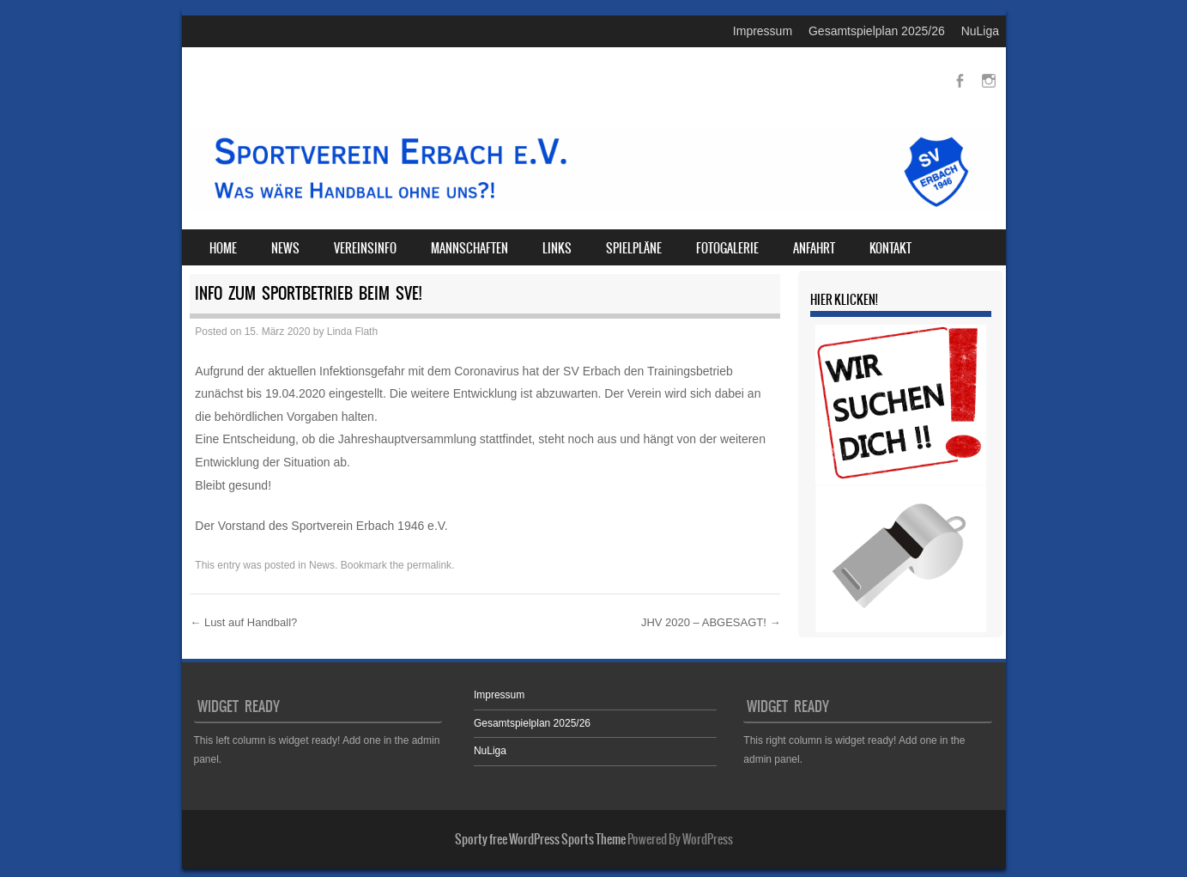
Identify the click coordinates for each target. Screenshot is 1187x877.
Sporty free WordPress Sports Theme (540, 839)
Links (557, 248)
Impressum (762, 31)
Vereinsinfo (365, 248)
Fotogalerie (727, 248)
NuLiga (980, 31)
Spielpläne (634, 248)
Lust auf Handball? (243, 622)
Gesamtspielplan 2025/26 (876, 31)
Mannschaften (469, 248)
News (285, 248)
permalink (429, 565)
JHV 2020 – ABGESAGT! (711, 622)
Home (223, 248)
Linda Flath (352, 332)
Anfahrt (814, 248)
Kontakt (890, 248)
